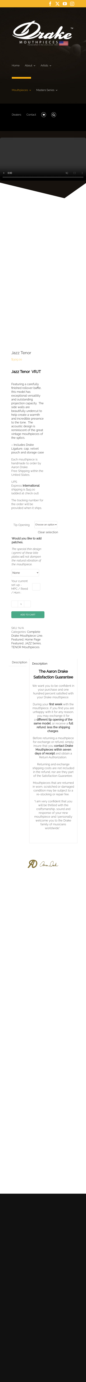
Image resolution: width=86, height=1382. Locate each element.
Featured (17, 639)
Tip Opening (21, 525)
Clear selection (48, 532)
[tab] (19, 662)
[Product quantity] (21, 604)
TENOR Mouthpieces (25, 647)
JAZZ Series (33, 643)
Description (19, 662)
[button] (53, 114)
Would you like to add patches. (26, 540)
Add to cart (27, 614)
